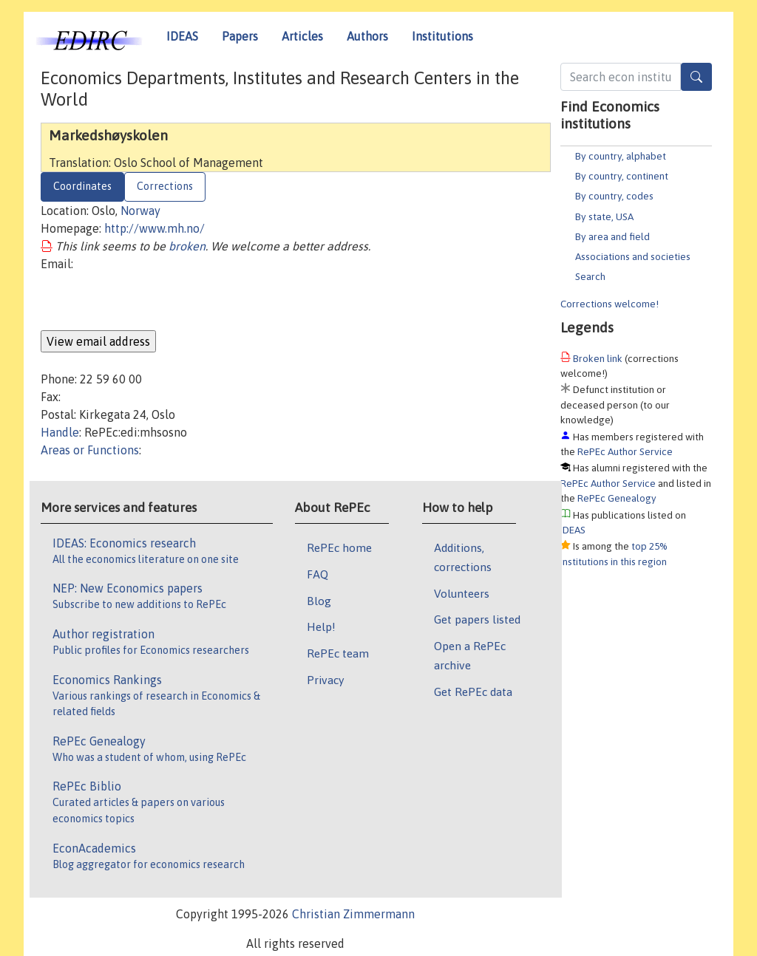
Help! (321, 626)
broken (187, 246)
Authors (367, 36)
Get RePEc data (473, 691)
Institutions (442, 36)
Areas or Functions (90, 450)
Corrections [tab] (165, 186)
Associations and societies (632, 256)
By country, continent (621, 176)
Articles (302, 36)
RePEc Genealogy (616, 498)
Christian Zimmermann (353, 914)
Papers (240, 36)
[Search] (696, 77)
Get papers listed (477, 619)
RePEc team (338, 653)
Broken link (597, 358)
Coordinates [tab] (82, 186)
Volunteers (461, 593)
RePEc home (339, 547)
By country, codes (614, 196)
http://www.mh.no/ (154, 228)
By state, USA (604, 216)
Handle (60, 432)
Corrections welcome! (609, 304)
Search (590, 276)
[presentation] (153, 301)
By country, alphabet (620, 156)
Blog (319, 600)
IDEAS (182, 36)
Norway (140, 210)
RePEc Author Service (625, 451)
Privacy (325, 679)
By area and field (612, 236)
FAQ (317, 574)
